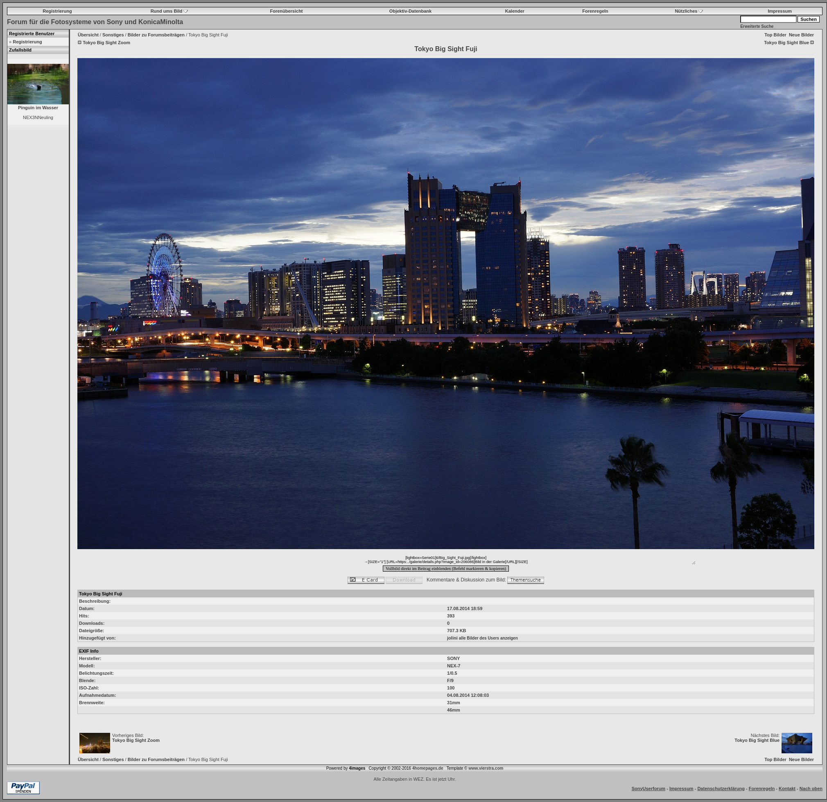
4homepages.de (427, 768)
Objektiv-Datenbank (410, 11)
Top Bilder (775, 34)
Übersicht (88, 34)
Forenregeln (595, 11)
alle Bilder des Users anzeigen (488, 638)
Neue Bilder (801, 34)
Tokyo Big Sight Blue (757, 740)
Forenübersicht (286, 11)
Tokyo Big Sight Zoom (136, 740)
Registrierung (57, 11)
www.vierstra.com (485, 768)
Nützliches (689, 11)
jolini (452, 637)
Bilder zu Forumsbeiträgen (156, 34)
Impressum (780, 11)
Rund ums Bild (169, 11)
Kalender (514, 11)
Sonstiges (113, 34)
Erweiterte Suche (756, 26)
